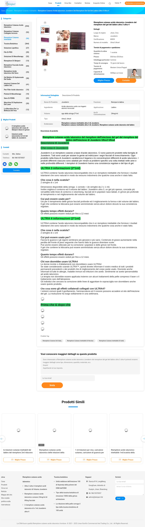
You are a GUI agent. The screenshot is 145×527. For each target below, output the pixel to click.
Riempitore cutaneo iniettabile (16, 38)
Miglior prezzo (104, 80)
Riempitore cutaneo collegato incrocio (16, 32)
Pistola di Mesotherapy (16, 94)
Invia (52, 385)
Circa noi (4, 488)
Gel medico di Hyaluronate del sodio (16, 78)
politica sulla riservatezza (5, 503)
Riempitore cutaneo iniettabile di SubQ (111, 341)
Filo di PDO (16, 52)
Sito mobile (5, 498)
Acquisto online (99, 3)
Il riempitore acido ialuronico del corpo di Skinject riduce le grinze (20, 128)
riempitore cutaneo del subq (52, 341)
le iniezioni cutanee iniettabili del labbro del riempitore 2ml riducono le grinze (18, 452)
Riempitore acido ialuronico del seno (16, 72)
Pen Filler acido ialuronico (16, 89)
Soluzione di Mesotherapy (16, 56)
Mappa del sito (6, 495)
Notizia (3, 491)
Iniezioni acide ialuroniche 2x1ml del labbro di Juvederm (20, 136)
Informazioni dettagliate (50, 95)
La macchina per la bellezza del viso (16, 109)
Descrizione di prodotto (71, 95)
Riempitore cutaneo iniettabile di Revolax (80, 341)
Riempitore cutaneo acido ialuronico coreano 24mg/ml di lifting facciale (35, 497)
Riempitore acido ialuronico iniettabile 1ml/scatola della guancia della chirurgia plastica (124, 452)
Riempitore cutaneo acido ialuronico (16, 26)
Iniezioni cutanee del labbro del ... (16, 84)
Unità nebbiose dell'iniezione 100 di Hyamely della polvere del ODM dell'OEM (68, 485)
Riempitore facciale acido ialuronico (16, 66)
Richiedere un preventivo (135, 3)
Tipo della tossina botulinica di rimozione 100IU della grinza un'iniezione (67, 496)
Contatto (16, 170)
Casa (3, 481)
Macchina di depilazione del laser (16, 103)
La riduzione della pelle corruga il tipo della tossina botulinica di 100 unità (68, 507)
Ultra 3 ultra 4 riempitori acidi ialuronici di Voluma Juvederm (35, 487)
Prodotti (4, 485)
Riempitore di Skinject (16, 61)
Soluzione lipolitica (16, 48)
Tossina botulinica (16, 43)
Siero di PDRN (16, 98)
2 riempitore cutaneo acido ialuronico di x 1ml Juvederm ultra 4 (35, 508)
